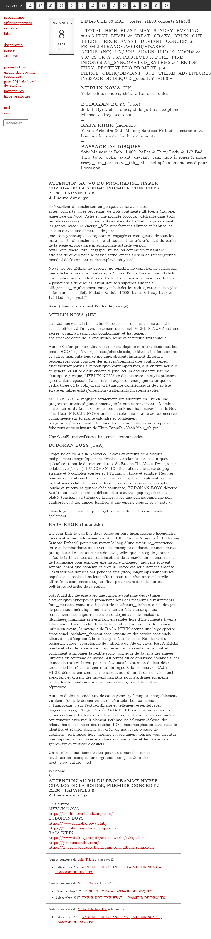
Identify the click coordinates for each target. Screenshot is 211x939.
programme (14, 17)
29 (61, 5)
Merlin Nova (87, 883)
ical (7, 107)
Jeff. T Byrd (87, 859)
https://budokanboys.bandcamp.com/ (83, 828)
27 (50, 5)
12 (30, 5)
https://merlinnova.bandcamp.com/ (81, 813)
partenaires (14, 90)
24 (134, 5)
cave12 (14, 5)
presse (9, 50)
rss (6, 113)
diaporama (13, 44)
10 (92, 5)
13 (103, 5)
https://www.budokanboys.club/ (78, 823)
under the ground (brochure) (19, 74)
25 (145, 5)
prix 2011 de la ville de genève (21, 83)
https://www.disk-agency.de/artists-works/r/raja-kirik (98, 837)
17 (40, 5)
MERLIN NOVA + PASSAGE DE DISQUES (118, 891)
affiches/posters (18, 22)
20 (124, 5)
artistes (10, 27)
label (8, 33)
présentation (15, 67)
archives (11, 55)
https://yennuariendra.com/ (74, 842)
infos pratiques (17, 96)
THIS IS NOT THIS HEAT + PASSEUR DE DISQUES (123, 897)
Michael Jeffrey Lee (92, 908)
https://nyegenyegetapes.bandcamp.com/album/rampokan (101, 847)
